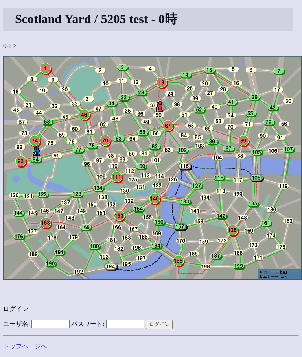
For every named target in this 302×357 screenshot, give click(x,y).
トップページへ (25, 346)
